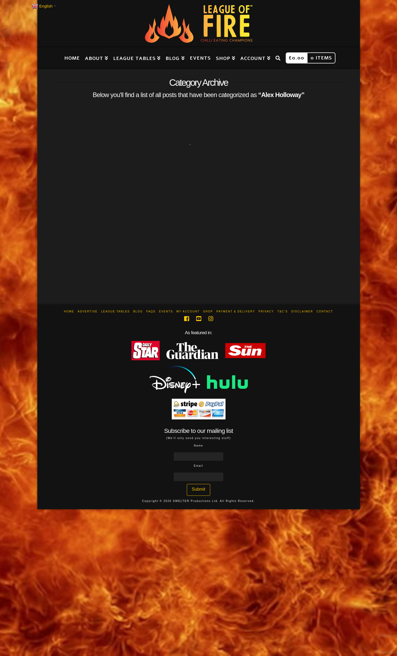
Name (198, 445)
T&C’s (282, 311)
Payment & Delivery (235, 311)
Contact (324, 311)
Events (166, 311)
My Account (188, 311)
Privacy (266, 311)
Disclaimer (302, 311)
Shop (208, 311)
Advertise (88, 311)
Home (69, 311)
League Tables (115, 311)
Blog (138, 311)
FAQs (151, 311)
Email (198, 465)
